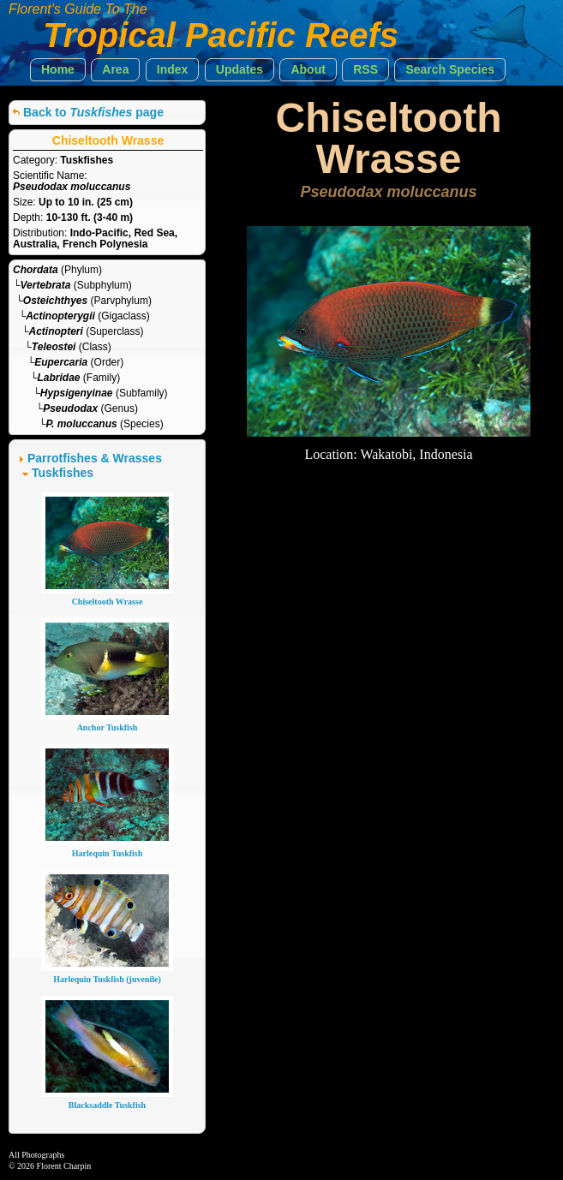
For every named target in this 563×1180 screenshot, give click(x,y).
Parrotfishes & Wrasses (94, 458)
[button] (58, 69)
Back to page (93, 112)
